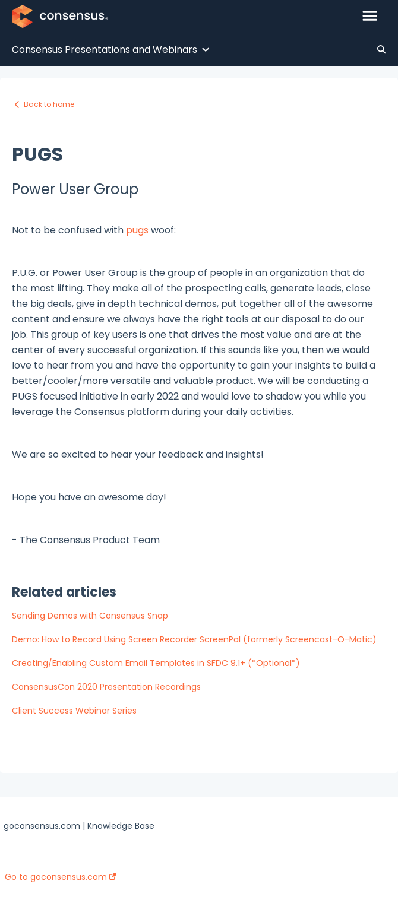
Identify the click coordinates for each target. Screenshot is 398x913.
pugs (137, 230)
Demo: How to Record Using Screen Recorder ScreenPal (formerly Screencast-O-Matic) (194, 639)
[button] (369, 16)
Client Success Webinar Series (74, 711)
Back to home (49, 104)
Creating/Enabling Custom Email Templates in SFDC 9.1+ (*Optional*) (156, 663)
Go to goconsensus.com (60, 877)
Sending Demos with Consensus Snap (90, 616)
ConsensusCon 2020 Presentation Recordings (106, 687)
